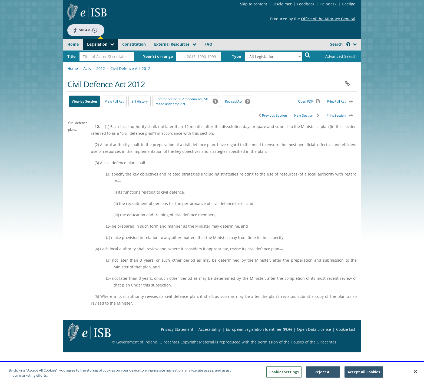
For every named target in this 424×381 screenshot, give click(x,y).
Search (340, 44)
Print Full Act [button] (336, 101)
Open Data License (314, 329)
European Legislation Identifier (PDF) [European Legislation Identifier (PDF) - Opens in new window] (259, 329)
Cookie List (345, 329)
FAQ (208, 44)
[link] (336, 56)
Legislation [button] (97, 44)
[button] (348, 44)
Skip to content (253, 3)
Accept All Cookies (363, 373)
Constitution (134, 44)
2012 (100, 68)
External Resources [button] (172, 44)
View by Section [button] (84, 101)
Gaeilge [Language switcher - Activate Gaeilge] (348, 3)
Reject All (323, 373)
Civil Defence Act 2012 (130, 68)
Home (73, 44)
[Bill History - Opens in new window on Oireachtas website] (139, 101)
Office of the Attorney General (328, 18)
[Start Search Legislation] (307, 55)
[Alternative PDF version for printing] (308, 101)
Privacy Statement (177, 329)
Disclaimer (282, 3)
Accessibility (209, 329)
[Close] (415, 373)
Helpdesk (328, 3)
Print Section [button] (336, 115)
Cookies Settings (284, 373)
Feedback (305, 3)
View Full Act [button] (114, 101)
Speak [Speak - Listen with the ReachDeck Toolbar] (85, 30)
